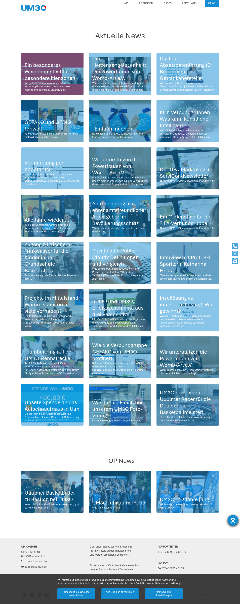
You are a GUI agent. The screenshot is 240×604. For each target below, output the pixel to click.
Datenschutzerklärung (168, 583)
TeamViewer (126, 569)
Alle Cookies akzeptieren (120, 592)
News (211, 3)
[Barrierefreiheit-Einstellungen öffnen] (233, 520)
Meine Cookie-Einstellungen (164, 593)
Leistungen (189, 3)
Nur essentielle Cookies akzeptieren (76, 593)
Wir (126, 3)
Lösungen (146, 3)
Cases (168, 3)
